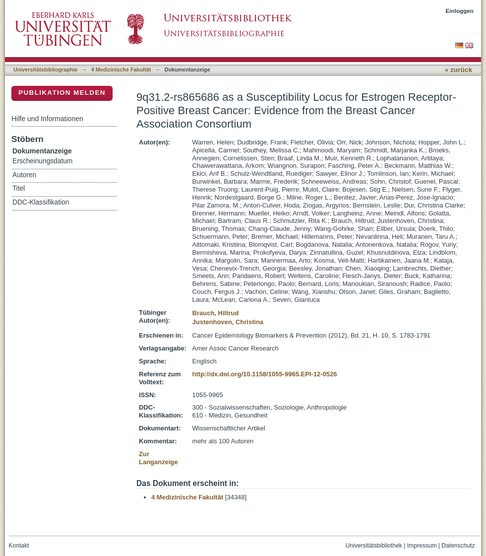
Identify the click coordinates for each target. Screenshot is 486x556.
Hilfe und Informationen (47, 119)
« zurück (458, 69)
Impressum (422, 545)
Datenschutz (458, 545)
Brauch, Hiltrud (215, 313)
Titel (18, 188)
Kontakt (19, 545)
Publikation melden (62, 92)
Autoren (24, 175)
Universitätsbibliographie (45, 69)
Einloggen (460, 10)
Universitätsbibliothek (374, 545)
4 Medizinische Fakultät (121, 69)
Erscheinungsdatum (42, 161)
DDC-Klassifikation (40, 202)
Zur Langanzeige (158, 458)
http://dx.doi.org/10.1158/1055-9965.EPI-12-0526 (264, 374)
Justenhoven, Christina (228, 322)
